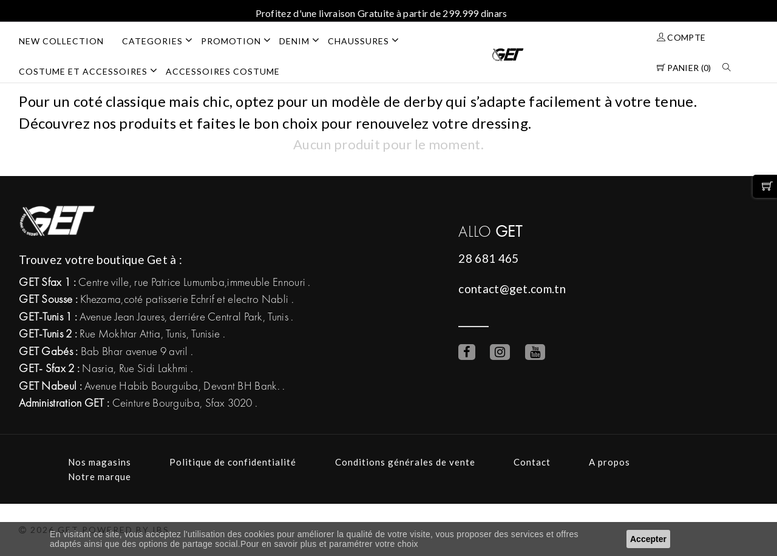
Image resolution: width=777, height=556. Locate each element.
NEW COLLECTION (61, 41)
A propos (609, 461)
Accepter (648, 539)
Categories (161, 40)
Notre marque (99, 476)
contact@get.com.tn (511, 289)
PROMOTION (240, 40)
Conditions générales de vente (405, 461)
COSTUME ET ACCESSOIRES (92, 70)
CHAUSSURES (367, 40)
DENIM (303, 40)
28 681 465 (488, 258)
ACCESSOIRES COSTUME (223, 71)
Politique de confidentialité (232, 461)
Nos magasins (99, 461)
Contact (532, 461)
